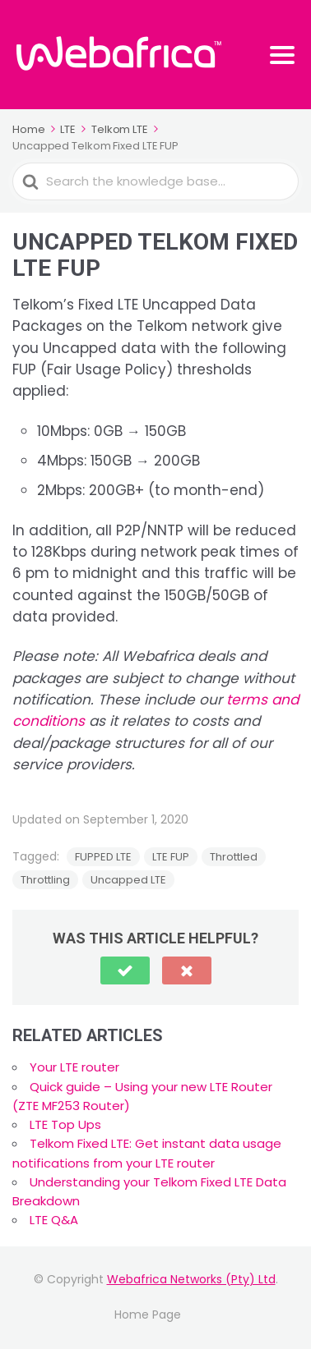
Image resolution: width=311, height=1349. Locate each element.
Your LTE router (74, 1067)
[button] (125, 970)
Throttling (45, 880)
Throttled (234, 857)
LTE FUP (170, 857)
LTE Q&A (54, 1219)
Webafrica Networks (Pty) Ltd (191, 1279)
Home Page (147, 1314)
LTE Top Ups (65, 1124)
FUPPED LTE (103, 857)
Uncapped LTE (128, 880)
